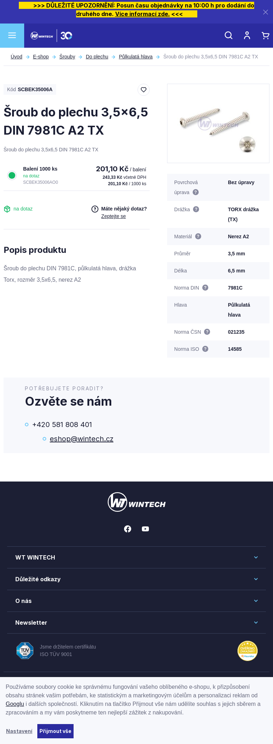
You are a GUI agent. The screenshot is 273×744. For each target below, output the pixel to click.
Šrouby (67, 56)
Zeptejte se (113, 216)
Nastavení (19, 731)
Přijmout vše (55, 731)
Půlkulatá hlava (135, 56)
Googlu (15, 704)
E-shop (41, 56)
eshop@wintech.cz (81, 439)
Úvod (16, 56)
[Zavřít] (265, 12)
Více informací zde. (142, 13)
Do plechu (97, 56)
